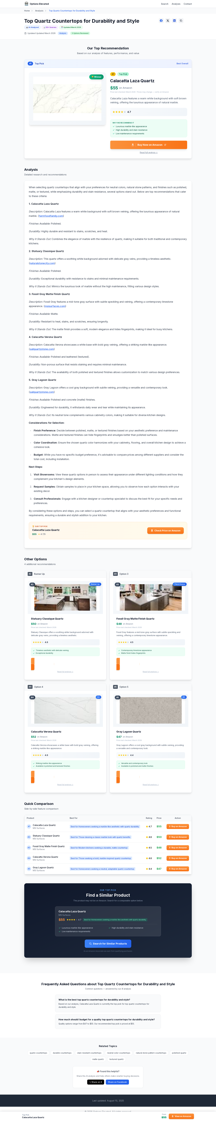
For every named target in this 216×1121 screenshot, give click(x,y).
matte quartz (98, 1059)
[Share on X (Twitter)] (167, 20)
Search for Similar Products (108, 943)
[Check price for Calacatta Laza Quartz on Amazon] (165, 530)
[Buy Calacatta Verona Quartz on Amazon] (178, 858)
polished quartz (179, 1053)
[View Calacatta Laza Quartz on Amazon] (181, 1116)
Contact (188, 3)
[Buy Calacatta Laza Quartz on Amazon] (178, 826)
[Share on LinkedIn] (174, 20)
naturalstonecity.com (42, 263)
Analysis (176, 3)
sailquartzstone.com (42, 349)
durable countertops (62, 1053)
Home (27, 10)
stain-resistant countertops (89, 1053)
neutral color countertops (118, 1053)
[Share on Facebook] (161, 20)
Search (164, 3)
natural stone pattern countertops (151, 1053)
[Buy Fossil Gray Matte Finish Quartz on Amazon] (178, 847)
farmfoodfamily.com (51, 215)
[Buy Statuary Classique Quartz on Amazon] (178, 837)
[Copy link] (181, 20)
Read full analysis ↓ (149, 152)
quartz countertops (38, 1053)
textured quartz (117, 1059)
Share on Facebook (117, 1082)
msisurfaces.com (55, 306)
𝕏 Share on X (95, 1082)
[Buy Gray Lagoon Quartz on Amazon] (178, 868)
